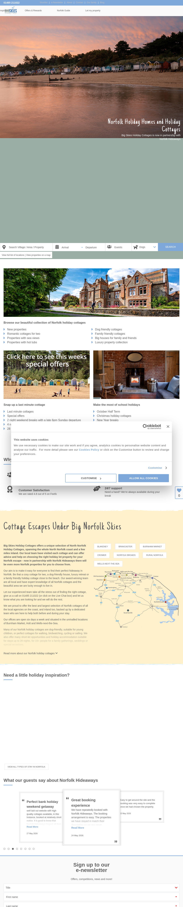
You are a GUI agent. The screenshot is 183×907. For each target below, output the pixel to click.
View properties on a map (38, 255)
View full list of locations (13, 255)
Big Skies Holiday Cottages (11, 10)
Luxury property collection (111, 342)
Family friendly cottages (110, 333)
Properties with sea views (23, 338)
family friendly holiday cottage (22, 578)
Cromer (101, 555)
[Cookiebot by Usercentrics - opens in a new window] (145, 426)
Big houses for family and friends (116, 338)
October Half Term (108, 411)
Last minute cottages (20, 411)
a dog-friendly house (58, 574)
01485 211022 (12, 2)
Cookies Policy (89, 449)
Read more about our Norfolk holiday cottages (31, 637)
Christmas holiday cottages (114, 415)
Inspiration (80, 10)
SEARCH (170, 246)
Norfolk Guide (138, 10)
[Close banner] (168, 426)
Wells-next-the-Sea (108, 564)
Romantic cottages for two (23, 333)
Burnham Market (152, 546)
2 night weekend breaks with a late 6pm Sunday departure (44, 420)
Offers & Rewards (108, 10)
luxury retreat (78, 574)
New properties (16, 329)
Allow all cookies (143, 478)
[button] (4, 833)
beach (56, 578)
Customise (155, 467)
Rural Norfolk (154, 555)
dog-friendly (55, 629)
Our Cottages (53, 10)
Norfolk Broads (126, 555)
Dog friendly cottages (108, 329)
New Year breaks (107, 420)
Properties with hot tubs (22, 342)
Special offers (15, 415)
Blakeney (102, 546)
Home (28, 10)
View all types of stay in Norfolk (26, 751)
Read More (32, 811)
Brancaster (125, 546)
